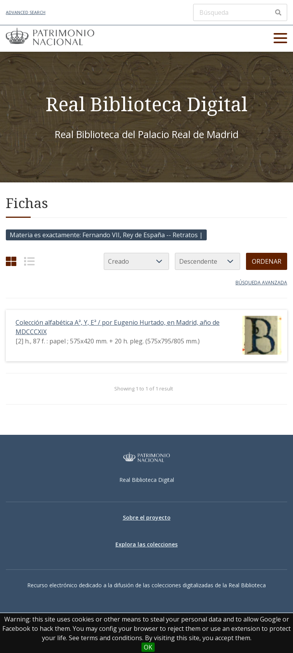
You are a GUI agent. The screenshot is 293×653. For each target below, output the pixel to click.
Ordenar (266, 261)
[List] (29, 261)
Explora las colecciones (146, 544)
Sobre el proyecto (147, 517)
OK (148, 647)
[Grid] (11, 261)
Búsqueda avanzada (261, 282)
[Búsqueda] (240, 12)
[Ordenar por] (136, 261)
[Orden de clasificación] (207, 261)
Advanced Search (25, 12)
